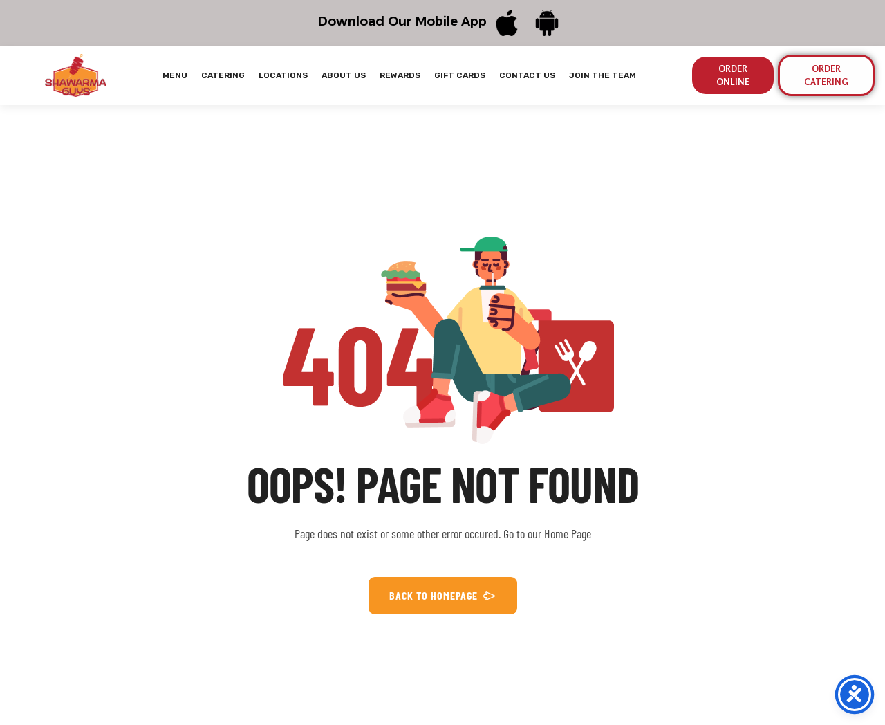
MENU (174, 75)
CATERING (223, 75)
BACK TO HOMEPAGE (442, 596)
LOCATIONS (283, 75)
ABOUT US (344, 75)
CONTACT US (527, 75)
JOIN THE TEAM (602, 75)
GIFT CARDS (459, 75)
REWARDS (400, 75)
